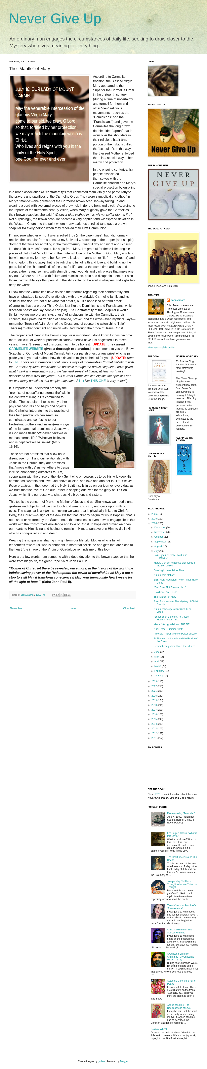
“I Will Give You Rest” (165, 592)
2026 (155, 514)
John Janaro (178, 300)
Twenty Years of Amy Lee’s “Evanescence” (181, 907)
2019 (155, 700)
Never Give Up (55, 18)
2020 (155, 695)
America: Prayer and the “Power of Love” (175, 633)
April (157, 661)
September (160, 541)
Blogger (124, 1061)
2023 (155, 681)
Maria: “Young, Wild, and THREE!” (172, 624)
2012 (155, 733)
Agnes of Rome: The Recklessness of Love (179, 1006)
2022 (155, 686)
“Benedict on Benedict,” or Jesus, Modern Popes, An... (171, 618)
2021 (155, 691)
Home (73, 608)
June (157, 652)
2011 (155, 738)
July (156, 551)
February (159, 671)
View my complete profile (161, 347)
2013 (155, 728)
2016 (155, 714)
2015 (155, 719)
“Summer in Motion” (164, 575)
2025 (155, 518)
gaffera (101, 1061)
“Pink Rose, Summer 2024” (168, 629)
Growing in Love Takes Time (169, 570)
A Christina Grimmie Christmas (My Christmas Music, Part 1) (180, 956)
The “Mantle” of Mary (165, 596)
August (158, 546)
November (160, 532)
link (81, 381)
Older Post (129, 608)
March (158, 666)
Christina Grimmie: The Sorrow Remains (179, 931)
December (160, 527)
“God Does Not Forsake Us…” (170, 587)
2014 (155, 724)
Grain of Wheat (159, 1029)
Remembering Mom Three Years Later (174, 646)
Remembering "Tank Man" (181, 813)
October (159, 536)
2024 (155, 523)
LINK (16, 362)
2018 (155, 705)
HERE (157, 794)
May (157, 656)
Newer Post (16, 608)
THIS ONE (98, 381)
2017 (155, 709)
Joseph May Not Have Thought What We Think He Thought (182, 884)
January (159, 675)
